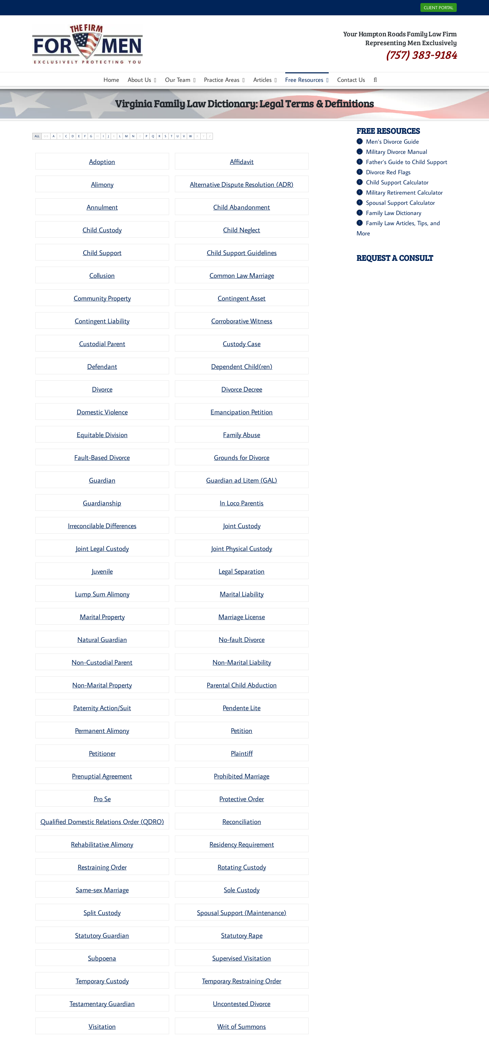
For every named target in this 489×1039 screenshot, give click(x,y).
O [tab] (140, 136)
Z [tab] (210, 136)
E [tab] (79, 136)
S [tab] (165, 136)
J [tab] (108, 136)
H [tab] (97, 136)
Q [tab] (153, 136)
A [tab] (54, 136)
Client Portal (438, 7)
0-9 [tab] (46, 136)
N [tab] (133, 136)
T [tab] (171, 136)
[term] (102, 161)
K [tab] (114, 136)
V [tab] (184, 136)
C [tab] (66, 136)
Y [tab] (203, 136)
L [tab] (120, 136)
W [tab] (190, 136)
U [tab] (178, 136)
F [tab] (85, 136)
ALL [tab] (37, 136)
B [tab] (60, 136)
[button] (375, 79)
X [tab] (197, 136)
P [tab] (146, 136)
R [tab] (159, 136)
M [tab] (126, 136)
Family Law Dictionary (393, 213)
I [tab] (103, 136)
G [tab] (91, 136)
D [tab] (73, 136)
